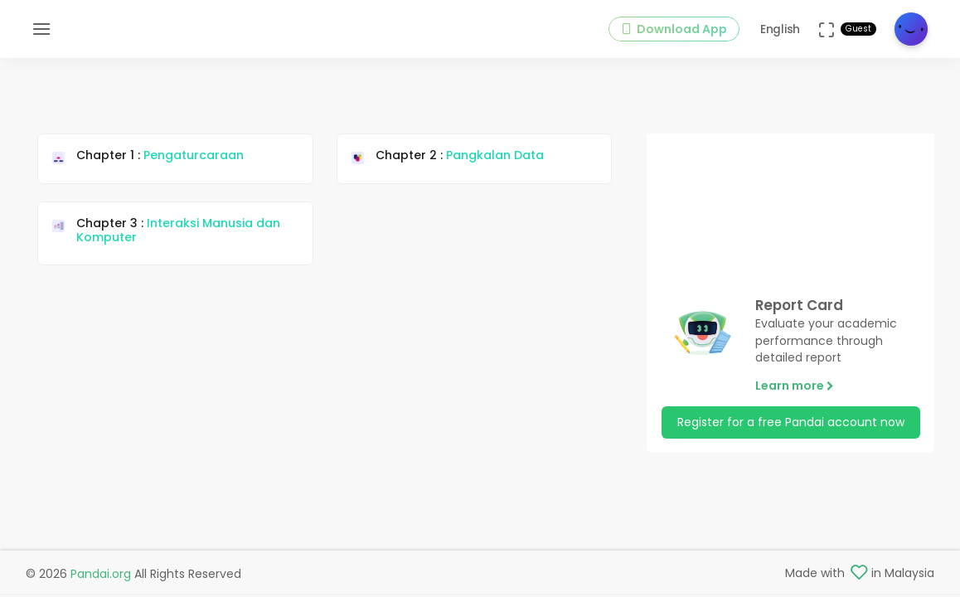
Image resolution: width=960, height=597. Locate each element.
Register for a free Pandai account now (790, 422)
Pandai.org (100, 573)
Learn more (794, 385)
